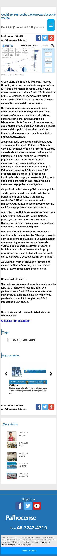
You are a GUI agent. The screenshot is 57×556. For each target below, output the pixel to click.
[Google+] (51, 38)
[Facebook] (38, 38)
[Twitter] (45, 38)
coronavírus (13, 340)
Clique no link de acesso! (15, 321)
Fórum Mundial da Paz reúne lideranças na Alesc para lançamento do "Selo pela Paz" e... (28, 390)
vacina (32, 340)
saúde (24, 340)
